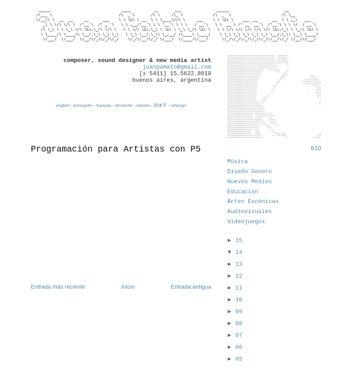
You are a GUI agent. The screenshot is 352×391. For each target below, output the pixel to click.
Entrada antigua (191, 286)
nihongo (178, 105)
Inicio (128, 286)
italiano (143, 105)
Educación (242, 191)
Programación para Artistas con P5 (116, 149)
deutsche (124, 105)
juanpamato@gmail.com (177, 67)
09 (238, 311)
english (63, 105)
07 (238, 335)
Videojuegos (246, 221)
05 (238, 359)
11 (238, 288)
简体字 (160, 105)
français (103, 105)
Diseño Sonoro (249, 171)
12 (238, 276)
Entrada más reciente (58, 286)
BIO (316, 148)
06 (238, 347)
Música (237, 161)
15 (238, 240)
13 (238, 264)
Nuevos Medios (249, 181)
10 (238, 300)
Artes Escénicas (253, 201)
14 (238, 252)
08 (238, 323)
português (82, 105)
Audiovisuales (249, 211)
